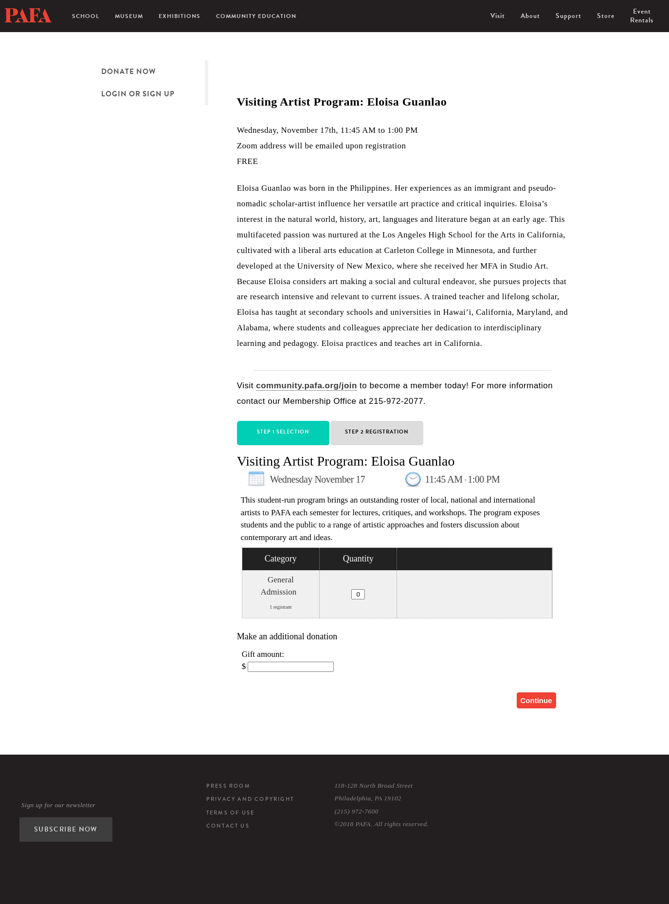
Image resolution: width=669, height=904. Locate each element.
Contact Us (228, 826)
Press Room (228, 786)
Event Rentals (641, 15)
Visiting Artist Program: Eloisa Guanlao (346, 461)
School (85, 16)
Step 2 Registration (377, 432)
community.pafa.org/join (306, 385)
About (530, 16)
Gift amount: (263, 654)
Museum (129, 16)
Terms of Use (230, 812)
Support (568, 16)
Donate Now (128, 71)
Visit (497, 16)
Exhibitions (179, 16)
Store (606, 16)
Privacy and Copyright (250, 799)
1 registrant (280, 607)
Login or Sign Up (138, 94)
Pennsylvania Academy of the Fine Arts (28, 15)
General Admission (279, 586)
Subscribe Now (66, 829)
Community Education (256, 16)
